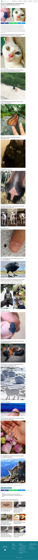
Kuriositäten (20, 1)
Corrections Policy (22, 547)
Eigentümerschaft (22, 550)
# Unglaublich (9, 487)
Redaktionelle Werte (22, 548)
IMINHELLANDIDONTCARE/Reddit (4, 68)
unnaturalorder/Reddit (3, 400)
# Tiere (2, 487)
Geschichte (35, 1)
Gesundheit (25, 1)
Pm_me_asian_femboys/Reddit (4, 204)
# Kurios (5, 487)
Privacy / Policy (31, 547)
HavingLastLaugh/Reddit (3, 168)
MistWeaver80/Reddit (3, 483)
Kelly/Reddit (2, 339)
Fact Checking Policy (22, 545)
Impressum (31, 545)
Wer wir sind (14, 545)
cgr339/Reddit (2, 309)
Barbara (5, 6)
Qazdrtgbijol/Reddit (3, 135)
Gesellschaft (30, 1)
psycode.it (13, 548)
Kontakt (13, 547)
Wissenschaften (14, 1)
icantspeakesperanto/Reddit (4, 454)
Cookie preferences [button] (32, 548)
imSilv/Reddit (2, 416)
